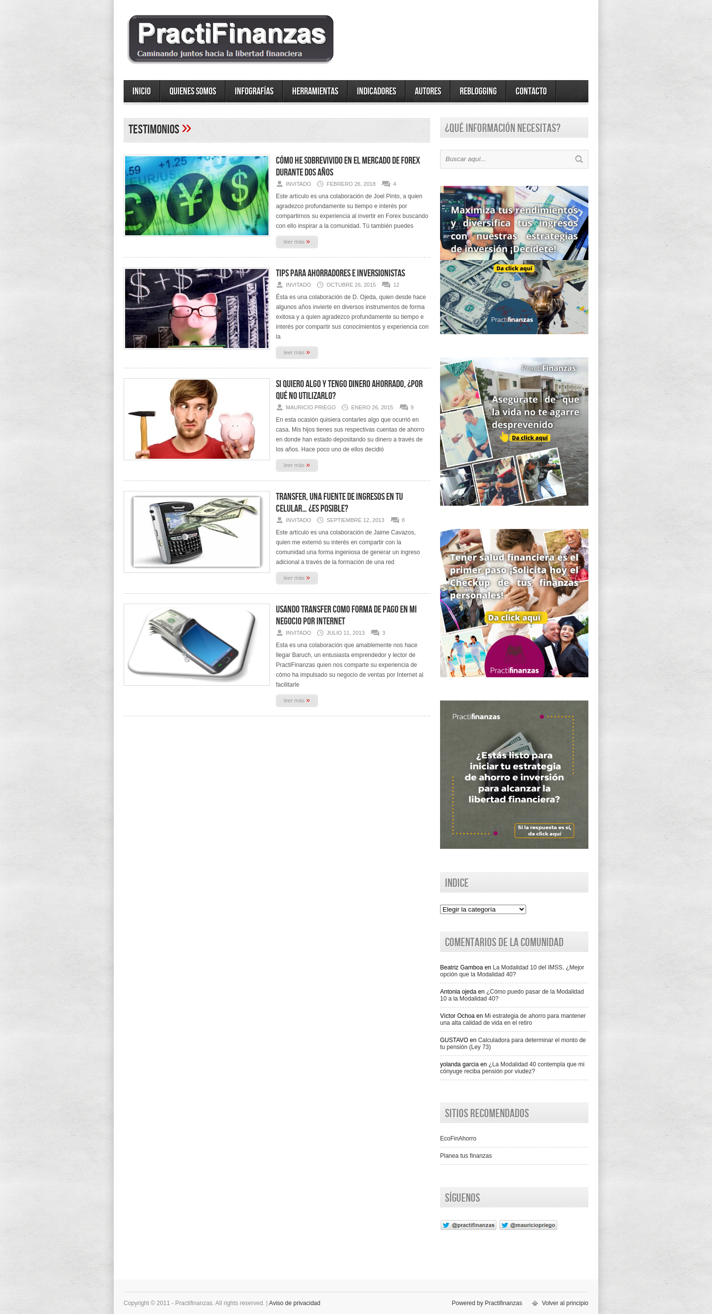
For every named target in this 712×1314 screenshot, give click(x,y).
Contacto (531, 91)
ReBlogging (478, 91)
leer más (297, 241)
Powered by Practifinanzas (487, 1303)
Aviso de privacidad (294, 1303)
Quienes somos (193, 91)
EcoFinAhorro (458, 1138)
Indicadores (376, 91)
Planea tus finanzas (466, 1155)
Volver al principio (565, 1303)
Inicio (142, 91)
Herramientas (315, 91)
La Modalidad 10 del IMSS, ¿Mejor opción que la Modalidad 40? (512, 971)
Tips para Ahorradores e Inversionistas (340, 273)
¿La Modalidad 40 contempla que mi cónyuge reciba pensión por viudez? (512, 1068)
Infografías (254, 91)
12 (396, 285)
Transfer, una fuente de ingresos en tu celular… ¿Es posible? (339, 503)
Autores (428, 91)
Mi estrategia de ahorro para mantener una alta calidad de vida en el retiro (513, 1019)
